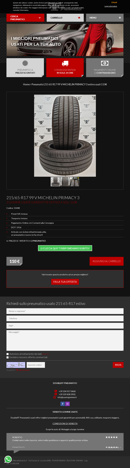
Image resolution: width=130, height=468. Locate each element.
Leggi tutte (114, 447)
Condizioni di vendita (65, 423)
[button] (117, 97)
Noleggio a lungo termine (72, 429)
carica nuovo (23, 370)
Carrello (56, 17)
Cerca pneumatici (17, 18)
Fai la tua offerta (65, 281)
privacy (45, 354)
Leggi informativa (111, 6)
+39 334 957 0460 (67, 391)
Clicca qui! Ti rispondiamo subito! (65, 248)
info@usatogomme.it (67, 397)
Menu (93, 17)
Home (26, 84)
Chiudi (114, 2)
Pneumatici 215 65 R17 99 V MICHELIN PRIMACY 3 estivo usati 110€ (69, 84)
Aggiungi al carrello (107, 261)
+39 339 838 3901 (67, 394)
